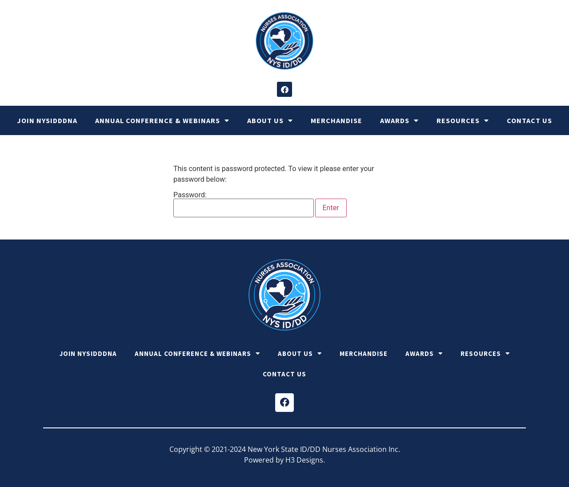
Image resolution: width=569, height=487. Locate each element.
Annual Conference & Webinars (162, 120)
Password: (243, 204)
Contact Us (529, 120)
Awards (399, 120)
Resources (463, 120)
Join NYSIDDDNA (47, 120)
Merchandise (336, 120)
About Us (270, 120)
